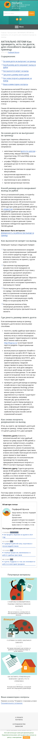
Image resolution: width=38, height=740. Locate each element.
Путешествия (12, 33)
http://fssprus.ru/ (10, 343)
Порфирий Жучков (13, 52)
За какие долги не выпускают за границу (19, 61)
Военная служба (14, 532)
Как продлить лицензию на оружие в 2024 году (17, 536)
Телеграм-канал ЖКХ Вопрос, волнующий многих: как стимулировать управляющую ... (19, 688)
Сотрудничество (19, 724)
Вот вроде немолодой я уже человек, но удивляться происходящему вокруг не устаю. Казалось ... (19, 650)
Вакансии (19, 726)
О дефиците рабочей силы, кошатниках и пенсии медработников (17, 545)
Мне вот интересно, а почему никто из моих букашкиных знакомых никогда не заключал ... (19, 613)
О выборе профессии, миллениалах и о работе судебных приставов (16, 554)
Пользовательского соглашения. (12, 703)
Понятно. (26, 737)
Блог (11, 541)
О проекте (19, 717)
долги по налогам (28, 151)
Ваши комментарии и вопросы (15, 84)
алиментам (7, 209)
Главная (3, 33)
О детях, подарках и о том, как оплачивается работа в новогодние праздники (18, 563)
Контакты (19, 720)
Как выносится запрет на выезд (15, 71)
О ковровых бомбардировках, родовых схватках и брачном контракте (19, 604)
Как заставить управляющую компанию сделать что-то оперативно (19, 679)
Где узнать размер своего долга (16, 75)
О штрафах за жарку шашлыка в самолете (19, 641)
